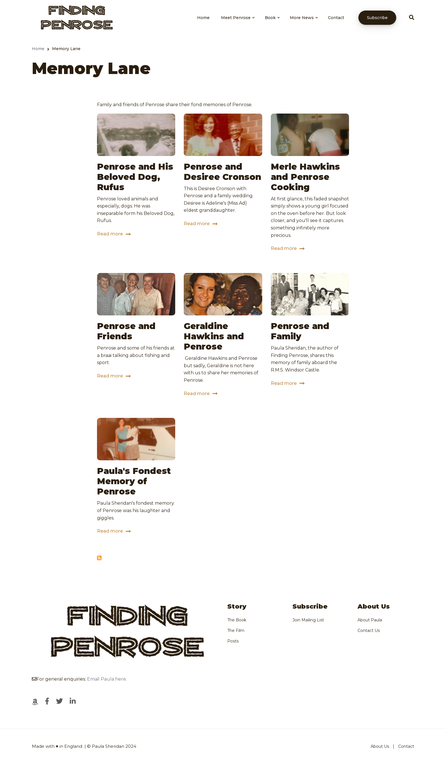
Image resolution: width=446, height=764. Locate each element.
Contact (336, 17)
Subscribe (377, 17)
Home (203, 17)
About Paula (370, 620)
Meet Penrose (238, 22)
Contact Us (369, 630)
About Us (380, 746)
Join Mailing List (308, 620)
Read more (110, 235)
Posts (233, 641)
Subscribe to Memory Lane (99, 558)
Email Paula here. (107, 679)
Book (272, 22)
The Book (236, 620)
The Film (235, 630)
